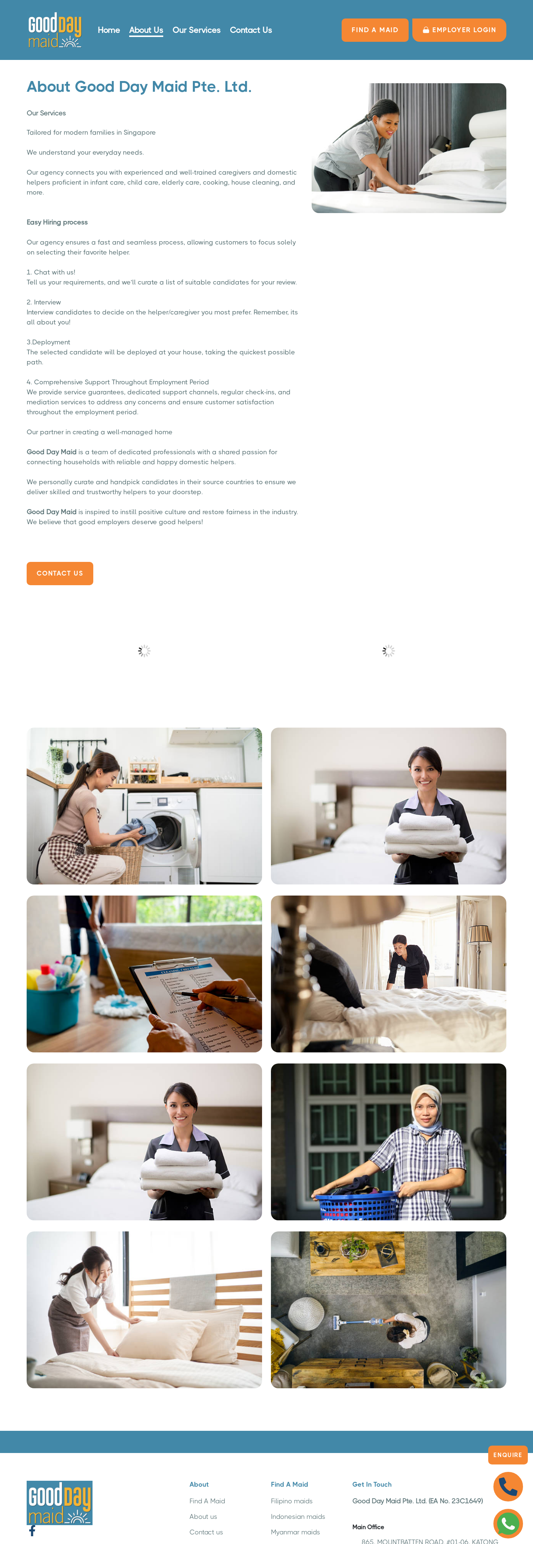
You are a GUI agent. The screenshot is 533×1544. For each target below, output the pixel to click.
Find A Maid (207, 1501)
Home (109, 30)
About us (203, 1516)
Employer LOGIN (459, 30)
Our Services (196, 30)
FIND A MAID (375, 30)
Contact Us (251, 30)
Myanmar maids (295, 1532)
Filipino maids (292, 1501)
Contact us (206, 1532)
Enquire (507, 1455)
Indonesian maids (298, 1516)
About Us (146, 30)
